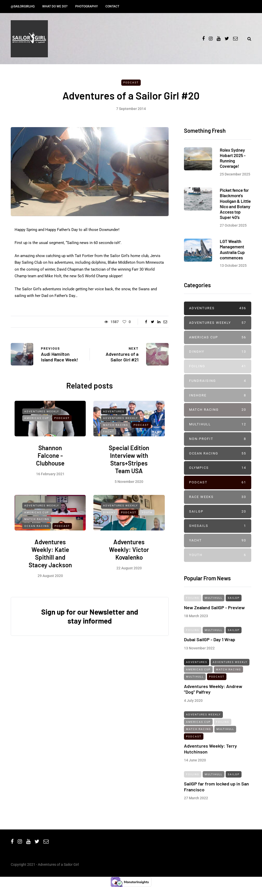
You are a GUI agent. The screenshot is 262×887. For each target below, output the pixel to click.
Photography (86, 6)
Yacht (108, 435)
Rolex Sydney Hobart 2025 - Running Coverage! (233, 158)
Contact (112, 6)
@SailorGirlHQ (23, 6)
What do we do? (55, 6)
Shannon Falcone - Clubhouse (50, 459)
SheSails (217, 526)
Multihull (217, 424)
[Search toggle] (247, 38)
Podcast (131, 82)
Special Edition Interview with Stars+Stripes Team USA (129, 463)
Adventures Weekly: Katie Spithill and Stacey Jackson (50, 557)
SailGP (217, 512)
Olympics (217, 468)
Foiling (217, 366)
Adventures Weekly (41, 415)
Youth (147, 516)
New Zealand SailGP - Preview (214, 611)
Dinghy (109, 516)
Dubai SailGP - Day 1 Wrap (209, 643)
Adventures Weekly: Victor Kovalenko (129, 553)
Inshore (217, 395)
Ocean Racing (36, 530)
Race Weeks (217, 497)
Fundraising (217, 381)
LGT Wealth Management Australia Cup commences (232, 253)
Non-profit (217, 439)
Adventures (113, 415)
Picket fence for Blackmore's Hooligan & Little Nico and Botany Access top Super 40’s (235, 208)
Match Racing (115, 428)
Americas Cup (36, 422)
